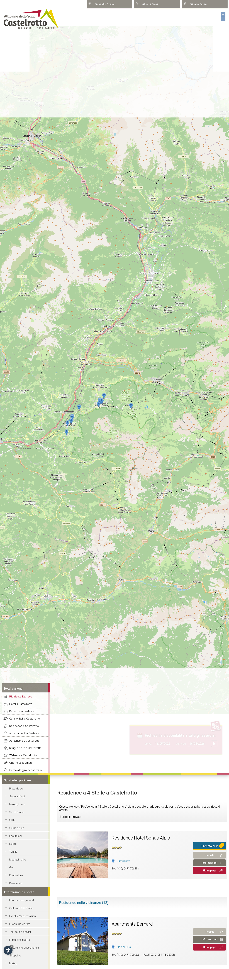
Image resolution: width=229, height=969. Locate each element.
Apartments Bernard (132, 924)
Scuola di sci (17, 796)
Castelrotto (123, 860)
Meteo (13, 963)
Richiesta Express (20, 696)
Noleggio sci (17, 804)
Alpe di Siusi (124, 947)
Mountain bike (17, 859)
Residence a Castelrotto (24, 726)
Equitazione (16, 875)
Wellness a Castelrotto (23, 755)
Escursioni (15, 836)
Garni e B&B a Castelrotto (24, 718)
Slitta (12, 820)
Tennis (13, 851)
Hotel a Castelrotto (20, 704)
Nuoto (13, 843)
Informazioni (209, 862)
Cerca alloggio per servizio (25, 770)
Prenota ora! (209, 846)
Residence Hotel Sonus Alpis (141, 838)
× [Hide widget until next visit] (11, 946)
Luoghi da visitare (19, 924)
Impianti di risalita (19, 939)
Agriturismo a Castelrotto (24, 740)
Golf (11, 867)
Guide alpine (16, 828)
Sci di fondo (16, 812)
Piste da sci (16, 788)
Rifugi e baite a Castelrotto (25, 748)
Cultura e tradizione (21, 908)
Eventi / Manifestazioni (22, 916)
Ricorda (209, 855)
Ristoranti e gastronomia (24, 947)
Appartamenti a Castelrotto (25, 733)
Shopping (15, 955)
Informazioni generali (21, 900)
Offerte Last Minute (21, 762)
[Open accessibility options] (8, 950)
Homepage (209, 870)
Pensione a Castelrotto (23, 711)
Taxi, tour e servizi (20, 931)
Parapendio (16, 883)
